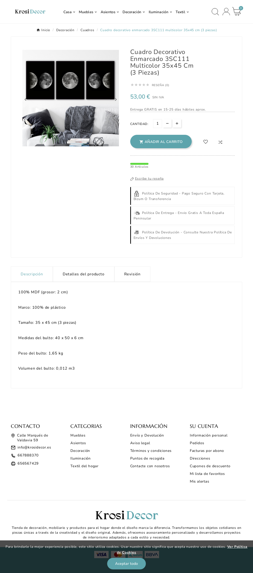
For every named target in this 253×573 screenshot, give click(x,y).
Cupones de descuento (210, 466)
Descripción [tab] (32, 274)
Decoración (80, 450)
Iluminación (80, 458)
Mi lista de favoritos (207, 473)
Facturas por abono (207, 450)
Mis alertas (199, 481)
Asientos (78, 443)
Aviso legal (140, 443)
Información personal (209, 435)
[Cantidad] (157, 123)
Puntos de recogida (147, 458)
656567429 (28, 463)
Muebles (78, 435)
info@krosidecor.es (34, 447)
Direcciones (200, 458)
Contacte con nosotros (150, 466)
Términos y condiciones (151, 450)
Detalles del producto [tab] (84, 274)
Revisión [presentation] (132, 274)
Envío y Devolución (147, 435)
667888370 (28, 455)
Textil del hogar (84, 466)
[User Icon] (226, 11)
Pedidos (197, 443)
